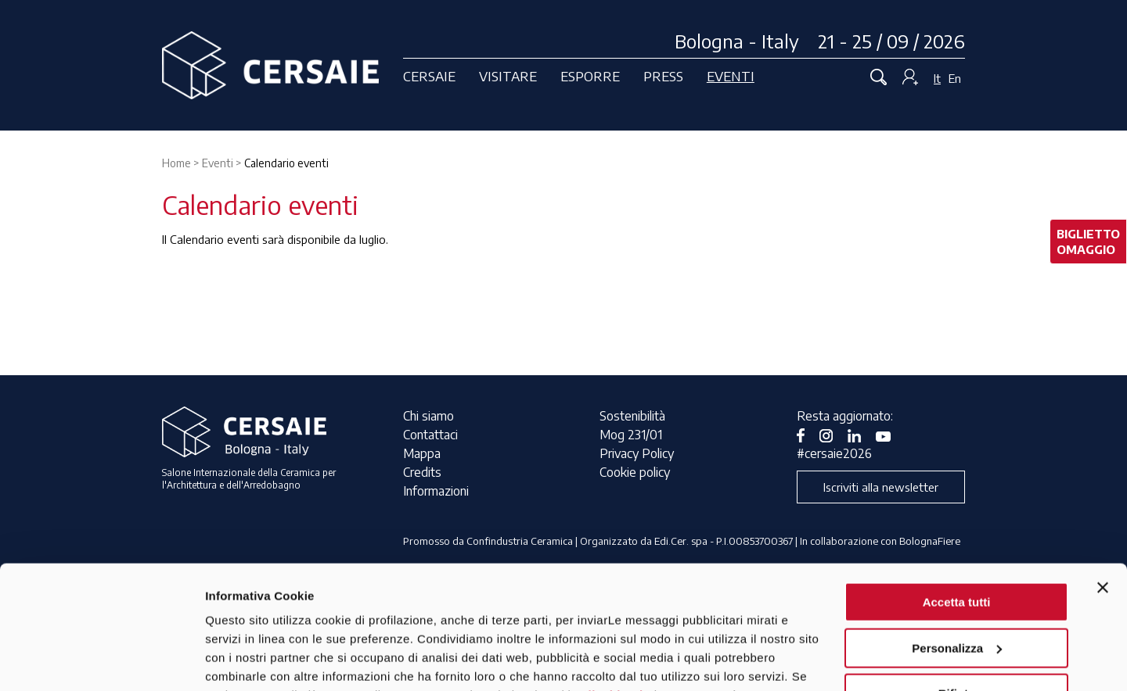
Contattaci (430, 434)
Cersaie (429, 75)
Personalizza (957, 532)
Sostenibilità (632, 416)
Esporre (590, 75)
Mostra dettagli (247, 660)
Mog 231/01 (631, 434)
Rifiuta (956, 578)
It (937, 78)
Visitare (508, 75)
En (955, 78)
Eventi (730, 75)
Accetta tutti (957, 486)
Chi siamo (428, 416)
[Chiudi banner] (1102, 472)
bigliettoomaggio (1088, 241)
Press (663, 75)
